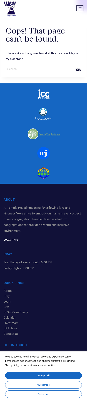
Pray (7, 296)
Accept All (43, 375)
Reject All (43, 394)
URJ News (10, 328)
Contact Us (11, 333)
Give (7, 307)
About (9, 291)
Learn (8, 301)
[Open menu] (79, 8)
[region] (43, 376)
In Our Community (17, 312)
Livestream (11, 323)
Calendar (10, 317)
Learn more (11, 239)
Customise (43, 384)
